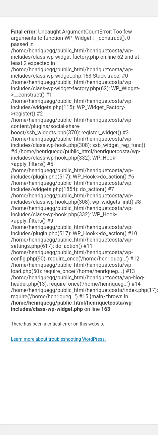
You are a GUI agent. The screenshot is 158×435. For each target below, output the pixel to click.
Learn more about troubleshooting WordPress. (58, 339)
